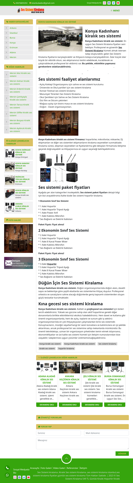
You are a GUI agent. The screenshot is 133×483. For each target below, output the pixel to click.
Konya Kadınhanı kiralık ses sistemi (79, 344)
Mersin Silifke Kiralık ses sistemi (21, 114)
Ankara (13, 28)
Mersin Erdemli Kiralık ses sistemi (20, 90)
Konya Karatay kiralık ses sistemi (22, 165)
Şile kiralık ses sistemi (92, 378)
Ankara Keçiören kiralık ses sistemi (69, 379)
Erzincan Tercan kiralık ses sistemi (22, 179)
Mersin (13, 57)
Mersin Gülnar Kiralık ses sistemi (19, 82)
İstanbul (13, 33)
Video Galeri (59, 468)
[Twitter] (113, 3)
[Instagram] (104, 3)
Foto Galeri (46, 468)
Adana (13, 52)
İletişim (83, 468)
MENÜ (115, 10)
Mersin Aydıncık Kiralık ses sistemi (20, 130)
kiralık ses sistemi (104, 66)
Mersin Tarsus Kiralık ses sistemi (19, 106)
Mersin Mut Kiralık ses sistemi (20, 74)
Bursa (12, 37)
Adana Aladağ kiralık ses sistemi (46, 379)
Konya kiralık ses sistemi (22, 191)
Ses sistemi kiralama (107, 344)
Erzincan (14, 47)
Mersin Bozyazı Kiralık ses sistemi (20, 122)
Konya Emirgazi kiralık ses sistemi (22, 152)
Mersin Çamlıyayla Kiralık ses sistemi (18, 98)
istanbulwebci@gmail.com (42, 3)
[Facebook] (109, 3)
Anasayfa (34, 468)
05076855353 (20, 3)
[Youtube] (118, 3)
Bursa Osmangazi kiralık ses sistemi (114, 379)
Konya (13, 42)
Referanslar (72, 468)
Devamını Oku (47, 404)
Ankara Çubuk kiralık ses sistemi (22, 206)
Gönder (122, 453)
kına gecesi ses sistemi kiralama (65, 73)
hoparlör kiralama (66, 348)
